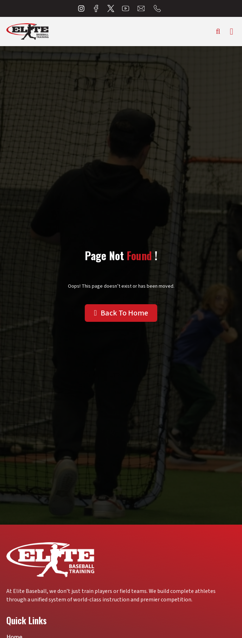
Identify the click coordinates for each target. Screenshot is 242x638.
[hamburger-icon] (231, 31)
